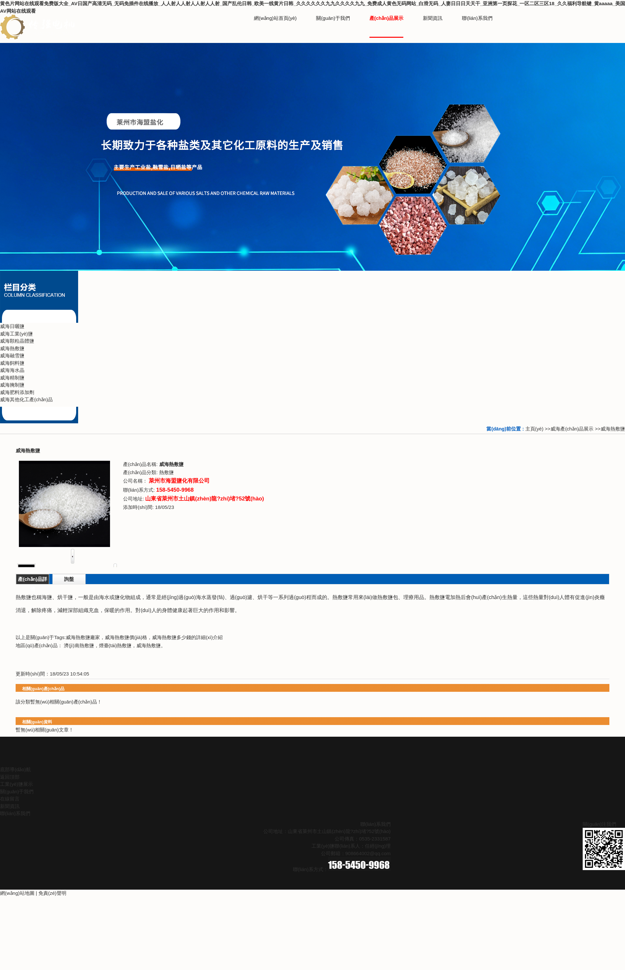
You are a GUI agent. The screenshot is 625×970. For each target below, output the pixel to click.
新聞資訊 (10, 806)
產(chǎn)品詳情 (32, 580)
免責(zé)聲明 (52, 893)
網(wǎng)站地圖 (17, 893)
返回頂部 (10, 777)
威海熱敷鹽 (613, 428)
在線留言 (10, 798)
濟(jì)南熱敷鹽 (79, 645)
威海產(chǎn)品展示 (571, 428)
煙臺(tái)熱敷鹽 (115, 645)
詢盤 (69, 579)
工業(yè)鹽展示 (16, 784)
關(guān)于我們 (17, 791)
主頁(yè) (534, 428)
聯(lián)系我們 (15, 813)
